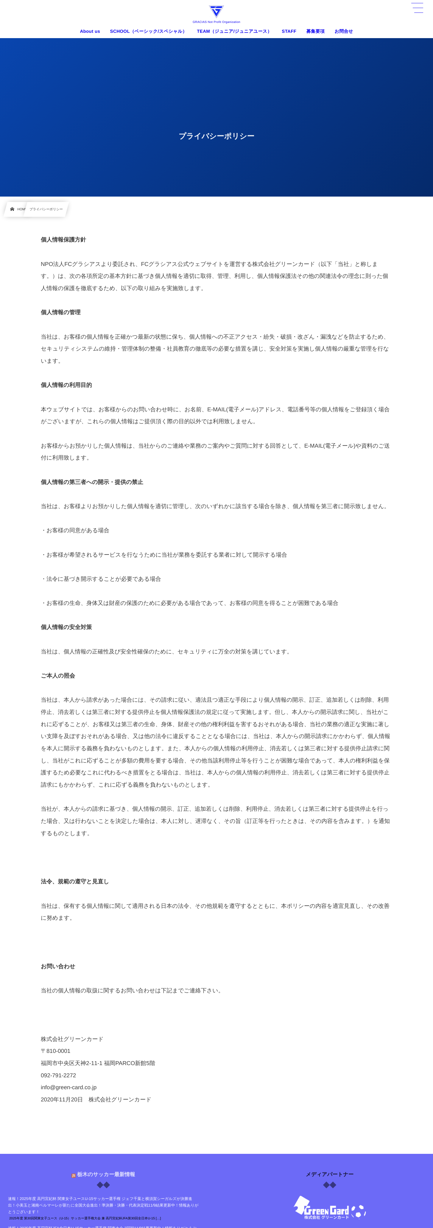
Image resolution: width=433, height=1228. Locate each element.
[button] (417, 8)
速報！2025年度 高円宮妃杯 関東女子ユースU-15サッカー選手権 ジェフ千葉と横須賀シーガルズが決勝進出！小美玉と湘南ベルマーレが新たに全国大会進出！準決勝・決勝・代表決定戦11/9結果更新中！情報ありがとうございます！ (103, 1205)
